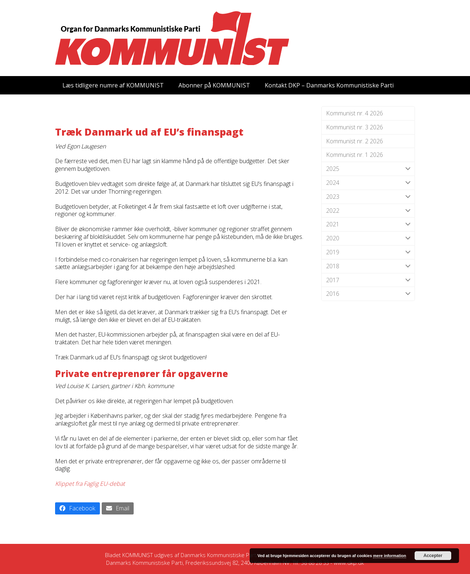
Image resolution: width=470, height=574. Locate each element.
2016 (368, 294)
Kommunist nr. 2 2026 (354, 141)
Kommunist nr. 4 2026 (354, 113)
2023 (368, 197)
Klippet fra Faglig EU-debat (90, 484)
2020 (368, 238)
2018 (368, 266)
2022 (368, 211)
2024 (368, 183)
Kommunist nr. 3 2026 (354, 127)
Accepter (432, 555)
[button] (77, 508)
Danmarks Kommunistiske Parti (219, 555)
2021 (368, 224)
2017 (368, 280)
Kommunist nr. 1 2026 (354, 155)
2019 (368, 252)
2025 (368, 169)
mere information (389, 555)
